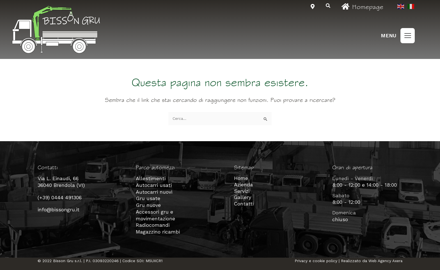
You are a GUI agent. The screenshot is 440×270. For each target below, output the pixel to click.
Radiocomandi (152, 224)
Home (241, 178)
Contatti (244, 204)
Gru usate (148, 198)
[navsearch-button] (328, 6)
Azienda (243, 185)
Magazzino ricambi (158, 230)
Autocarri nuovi (154, 192)
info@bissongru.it (58, 209)
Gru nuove (148, 204)
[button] (407, 35)
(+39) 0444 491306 (60, 197)
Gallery (242, 198)
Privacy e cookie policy (315, 259)
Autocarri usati (154, 185)
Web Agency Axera (385, 259)
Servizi (241, 192)
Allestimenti (151, 178)
